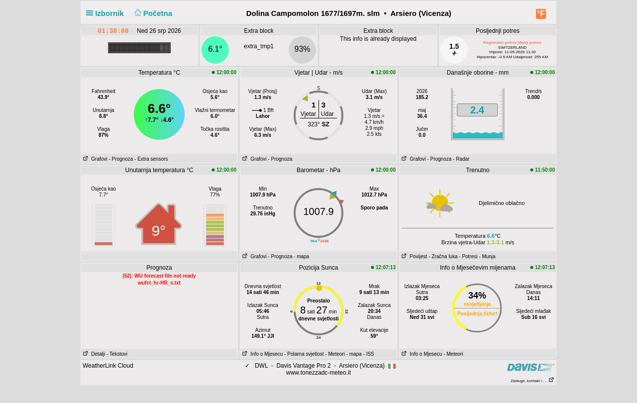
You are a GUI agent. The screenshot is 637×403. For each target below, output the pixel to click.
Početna (152, 13)
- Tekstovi (116, 354)
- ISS (368, 354)
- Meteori (334, 354)
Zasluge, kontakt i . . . (532, 381)
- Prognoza (120, 159)
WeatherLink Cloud (108, 365)
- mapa (301, 256)
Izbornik (107, 13)
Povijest (413, 256)
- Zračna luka (442, 256)
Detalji (93, 354)
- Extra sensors (151, 159)
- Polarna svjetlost (303, 354)
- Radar (461, 159)
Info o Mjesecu (261, 354)
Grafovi (94, 159)
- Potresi (468, 256)
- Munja (487, 256)
